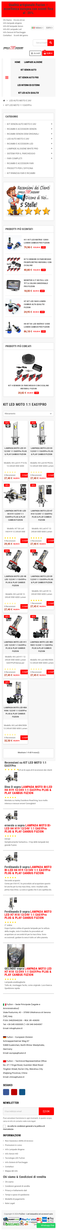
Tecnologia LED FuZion (15, 1158)
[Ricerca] (43, 42)
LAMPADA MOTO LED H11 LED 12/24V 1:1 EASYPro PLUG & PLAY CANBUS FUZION (15, 646)
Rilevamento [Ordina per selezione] (10, 413)
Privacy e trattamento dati (16, 1190)
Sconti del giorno (21, 35)
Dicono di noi (19, 20)
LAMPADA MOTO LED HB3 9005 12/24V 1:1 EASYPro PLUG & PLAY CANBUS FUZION (41, 646)
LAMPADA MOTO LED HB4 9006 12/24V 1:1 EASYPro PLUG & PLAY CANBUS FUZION (15, 712)
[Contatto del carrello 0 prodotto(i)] (48, 53)
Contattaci (7, 35)
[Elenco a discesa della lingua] (37, 27)
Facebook (6, 1092)
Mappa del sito (11, 1171)
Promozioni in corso (13, 1145)
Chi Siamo (7, 20)
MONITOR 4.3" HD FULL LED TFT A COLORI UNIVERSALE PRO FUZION (36, 283)
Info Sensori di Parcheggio (14, 32)
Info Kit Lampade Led (12, 29)
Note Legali (10, 1203)
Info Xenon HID (11, 1154)
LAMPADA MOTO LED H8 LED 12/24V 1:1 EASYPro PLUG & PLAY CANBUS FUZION (15, 581)
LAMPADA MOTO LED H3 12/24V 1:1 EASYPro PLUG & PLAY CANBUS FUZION (41, 451)
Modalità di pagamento (15, 1199)
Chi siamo (9, 1182)
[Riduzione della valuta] (49, 27)
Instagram (22, 1092)
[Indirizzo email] (21, 1111)
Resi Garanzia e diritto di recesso (19, 1141)
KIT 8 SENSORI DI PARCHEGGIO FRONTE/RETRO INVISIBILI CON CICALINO (37, 262)
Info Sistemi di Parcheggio (16, 1162)
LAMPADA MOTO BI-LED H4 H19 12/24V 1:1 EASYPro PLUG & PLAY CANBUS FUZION (15, 515)
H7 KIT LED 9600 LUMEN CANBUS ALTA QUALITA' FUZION (34, 304)
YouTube (14, 1092)
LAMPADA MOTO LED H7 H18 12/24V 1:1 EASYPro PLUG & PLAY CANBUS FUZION (41, 515)
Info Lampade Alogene (14, 1149)
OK (46, 1111)
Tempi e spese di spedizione (17, 1195)
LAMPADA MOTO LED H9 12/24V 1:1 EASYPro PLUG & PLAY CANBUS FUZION (41, 579)
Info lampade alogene (12, 23)
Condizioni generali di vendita (17, 1186)
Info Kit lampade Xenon (13, 26)
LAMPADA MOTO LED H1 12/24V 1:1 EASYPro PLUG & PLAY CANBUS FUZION (15, 451)
